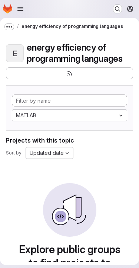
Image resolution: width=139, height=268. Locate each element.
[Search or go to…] (117, 8)
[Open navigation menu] (20, 9)
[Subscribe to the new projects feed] (69, 73)
